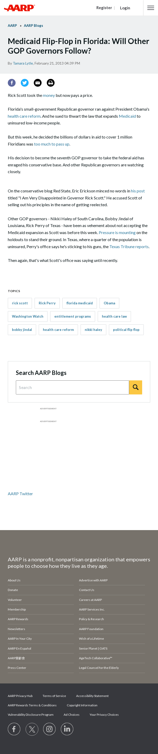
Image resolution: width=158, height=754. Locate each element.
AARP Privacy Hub (20, 696)
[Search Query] (72, 387)
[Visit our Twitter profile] (31, 729)
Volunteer (15, 600)
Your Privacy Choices (104, 715)
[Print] (51, 83)
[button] (150, 7)
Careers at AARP (90, 600)
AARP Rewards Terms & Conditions (32, 705)
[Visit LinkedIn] (67, 729)
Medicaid (127, 116)
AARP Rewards (18, 619)
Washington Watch (27, 316)
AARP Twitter (20, 493)
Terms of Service (54, 696)
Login (125, 7)
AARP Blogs (33, 25)
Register (104, 7)
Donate (13, 590)
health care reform (24, 116)
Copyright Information (82, 705)
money (49, 95)
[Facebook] (12, 83)
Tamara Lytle (23, 63)
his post (138, 190)
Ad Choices (72, 715)
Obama (109, 303)
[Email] (38, 83)
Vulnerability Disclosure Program (31, 715)
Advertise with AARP (93, 580)
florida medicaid (80, 303)
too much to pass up (51, 143)
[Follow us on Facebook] (14, 729)
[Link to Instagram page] (49, 729)
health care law (114, 316)
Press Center (17, 668)
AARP (12, 25)
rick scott (20, 303)
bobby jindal (22, 330)
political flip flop (126, 330)
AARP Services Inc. (92, 609)
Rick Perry (47, 303)
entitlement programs (72, 316)
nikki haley (93, 330)
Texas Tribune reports (129, 246)
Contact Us (86, 590)
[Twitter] (25, 83)
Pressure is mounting (117, 232)
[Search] (135, 387)
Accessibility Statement (92, 696)
